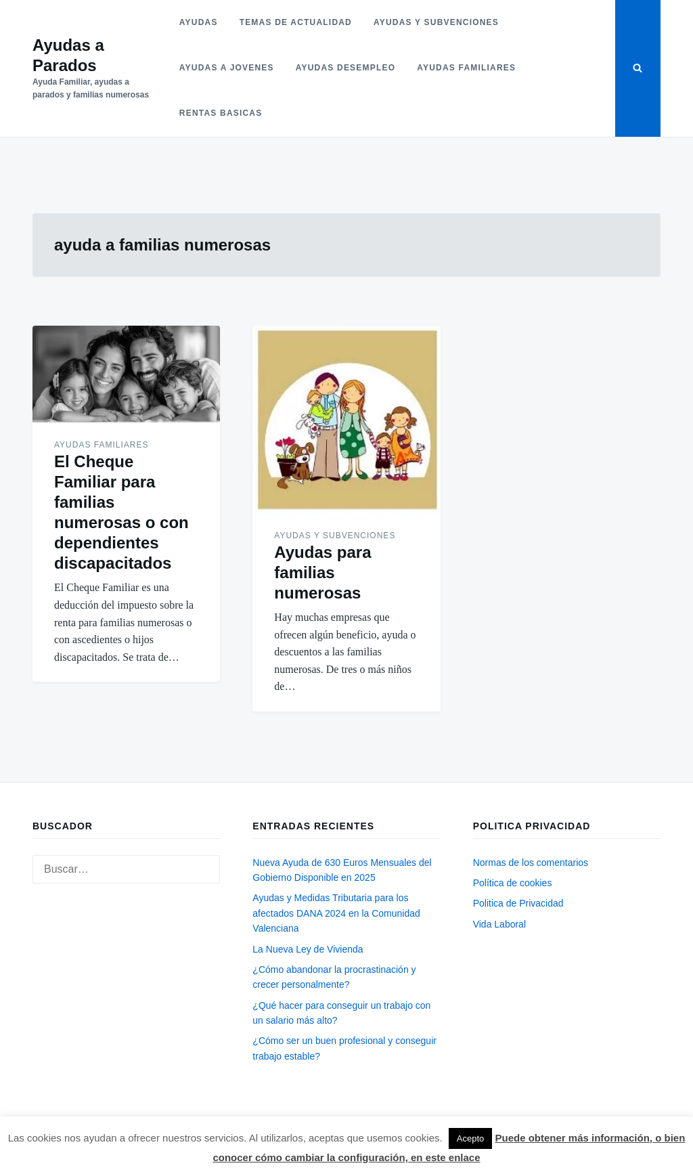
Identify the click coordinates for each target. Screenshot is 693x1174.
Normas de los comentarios (530, 862)
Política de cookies (512, 882)
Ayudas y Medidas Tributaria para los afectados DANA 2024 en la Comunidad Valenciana (336, 913)
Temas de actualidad (296, 22)
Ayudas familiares (466, 67)
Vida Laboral (499, 924)
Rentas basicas (221, 113)
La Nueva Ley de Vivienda (307, 949)
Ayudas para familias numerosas (322, 572)
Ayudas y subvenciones (436, 22)
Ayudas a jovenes (226, 67)
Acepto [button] (470, 1138)
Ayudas (198, 22)
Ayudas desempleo (345, 67)
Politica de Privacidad (518, 903)
